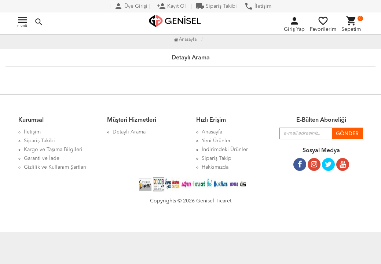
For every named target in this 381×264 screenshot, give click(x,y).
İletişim (257, 6)
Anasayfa (185, 39)
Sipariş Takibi (216, 6)
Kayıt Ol (171, 6)
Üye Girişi (130, 6)
